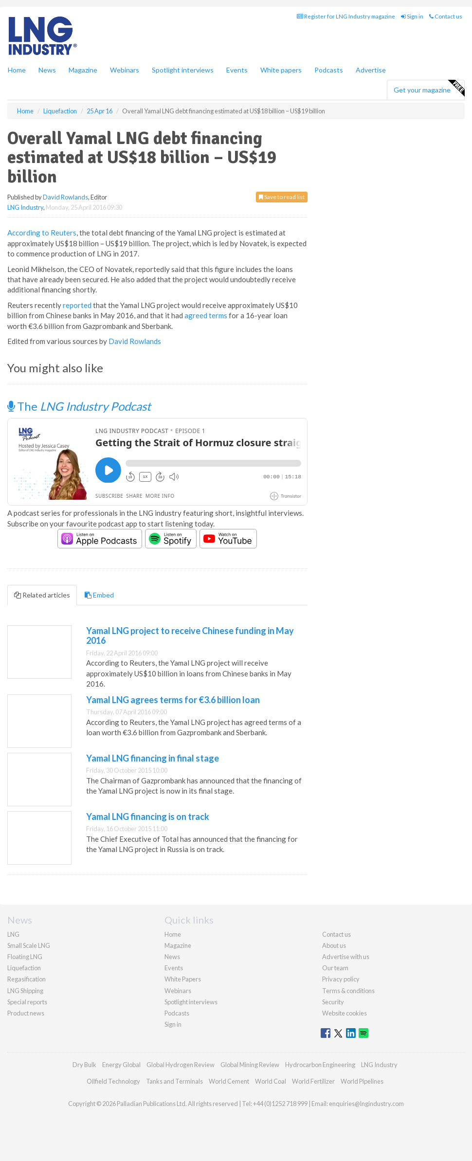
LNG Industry (25, 207)
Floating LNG (24, 957)
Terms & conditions (348, 991)
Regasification (26, 979)
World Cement (229, 1081)
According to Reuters (41, 232)
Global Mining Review (249, 1065)
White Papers (182, 979)
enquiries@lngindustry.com (366, 1103)
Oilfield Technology (113, 1081)
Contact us (445, 16)
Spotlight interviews (183, 70)
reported (77, 305)
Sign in (412, 16)
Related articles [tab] (42, 595)
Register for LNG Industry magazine (346, 16)
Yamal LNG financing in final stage (152, 758)
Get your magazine (429, 88)
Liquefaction (24, 968)
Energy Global (121, 1065)
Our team (335, 968)
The (79, 406)
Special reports (27, 1002)
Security (333, 1002)
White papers (281, 70)
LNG (13, 934)
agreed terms (205, 315)
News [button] (47, 70)
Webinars (124, 70)
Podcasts (328, 70)
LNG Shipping (25, 991)
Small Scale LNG (28, 945)
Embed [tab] (99, 595)
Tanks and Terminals (174, 1081)
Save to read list (282, 196)
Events (237, 70)
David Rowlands (65, 197)
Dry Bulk (84, 1065)
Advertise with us (345, 957)
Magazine (83, 70)
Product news (25, 1013)
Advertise (371, 70)
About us (334, 945)
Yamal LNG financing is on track (147, 816)
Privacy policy (341, 979)
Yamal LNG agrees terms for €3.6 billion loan (173, 699)
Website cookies (344, 1013)
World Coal (270, 1081)
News (172, 957)
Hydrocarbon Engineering (320, 1065)
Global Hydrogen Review (180, 1065)
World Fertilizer (313, 1081)
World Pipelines (362, 1081)
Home (17, 70)
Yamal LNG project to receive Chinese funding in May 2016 (190, 635)
